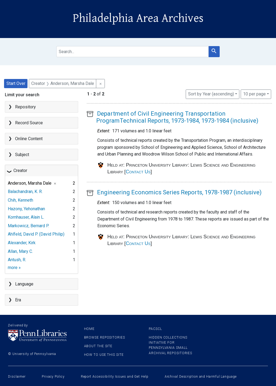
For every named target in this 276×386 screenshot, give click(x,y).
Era (18, 299)
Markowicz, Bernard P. (28, 225)
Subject (22, 154)
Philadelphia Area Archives (138, 18)
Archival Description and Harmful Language (201, 376)
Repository (25, 106)
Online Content (29, 138)
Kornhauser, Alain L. (26, 217)
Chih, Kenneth (20, 200)
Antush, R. (17, 259)
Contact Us (138, 171)
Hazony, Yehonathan (26, 208)
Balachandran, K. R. (25, 191)
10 (254, 93)
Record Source (29, 122)
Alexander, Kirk (22, 242)
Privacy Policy (53, 376)
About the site (98, 346)
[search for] (132, 51)
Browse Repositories (104, 337)
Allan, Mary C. (20, 251)
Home (89, 329)
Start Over (15, 83)
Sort (211, 93)
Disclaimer (17, 376)
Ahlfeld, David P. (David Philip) (36, 234)
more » (14, 267)
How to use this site (104, 355)
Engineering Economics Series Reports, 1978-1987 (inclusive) (179, 192)
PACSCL (155, 329)
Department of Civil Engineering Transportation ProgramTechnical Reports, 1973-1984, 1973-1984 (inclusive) (177, 117)
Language (24, 284)
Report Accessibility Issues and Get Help (115, 376)
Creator (20, 170)
